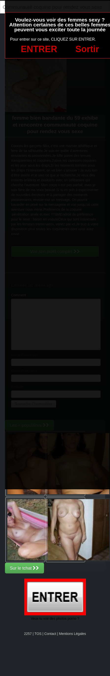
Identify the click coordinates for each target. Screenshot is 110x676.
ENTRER (39, 49)
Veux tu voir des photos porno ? (55, 618)
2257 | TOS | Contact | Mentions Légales (55, 634)
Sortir (87, 49)
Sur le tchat (24, 568)
